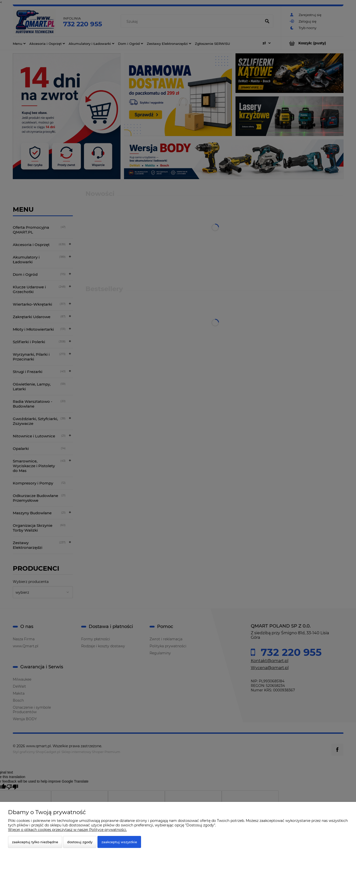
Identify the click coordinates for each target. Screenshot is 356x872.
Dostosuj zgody (79, 842)
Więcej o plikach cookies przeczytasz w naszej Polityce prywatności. (67, 829)
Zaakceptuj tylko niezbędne (35, 842)
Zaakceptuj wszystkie (119, 842)
